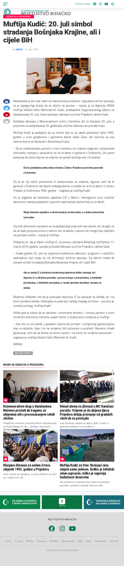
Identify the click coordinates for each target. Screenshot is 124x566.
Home (8, 541)
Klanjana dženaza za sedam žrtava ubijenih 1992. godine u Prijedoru (26, 467)
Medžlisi (54, 541)
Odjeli (80, 541)
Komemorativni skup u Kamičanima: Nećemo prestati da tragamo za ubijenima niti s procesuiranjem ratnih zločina (29, 412)
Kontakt (114, 541)
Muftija (29, 541)
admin (19, 49)
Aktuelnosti (101, 541)
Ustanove (41, 541)
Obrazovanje (67, 541)
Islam (89, 541)
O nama (19, 541)
